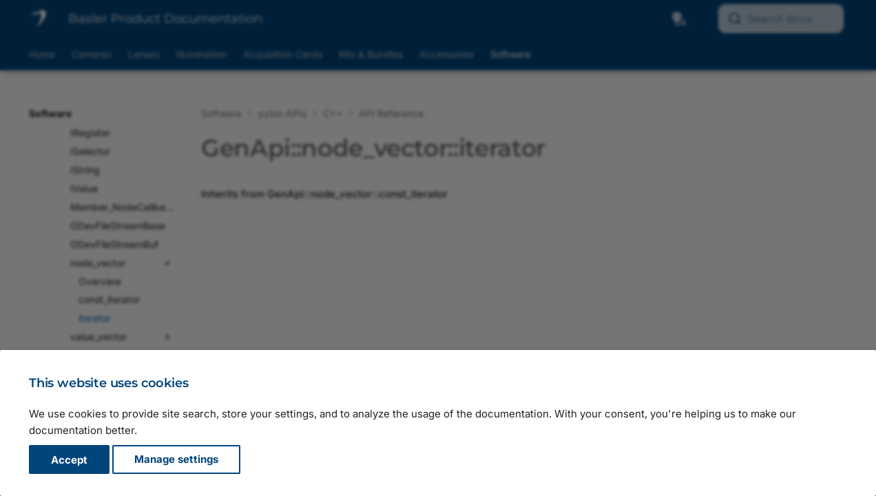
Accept (69, 459)
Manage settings (176, 459)
